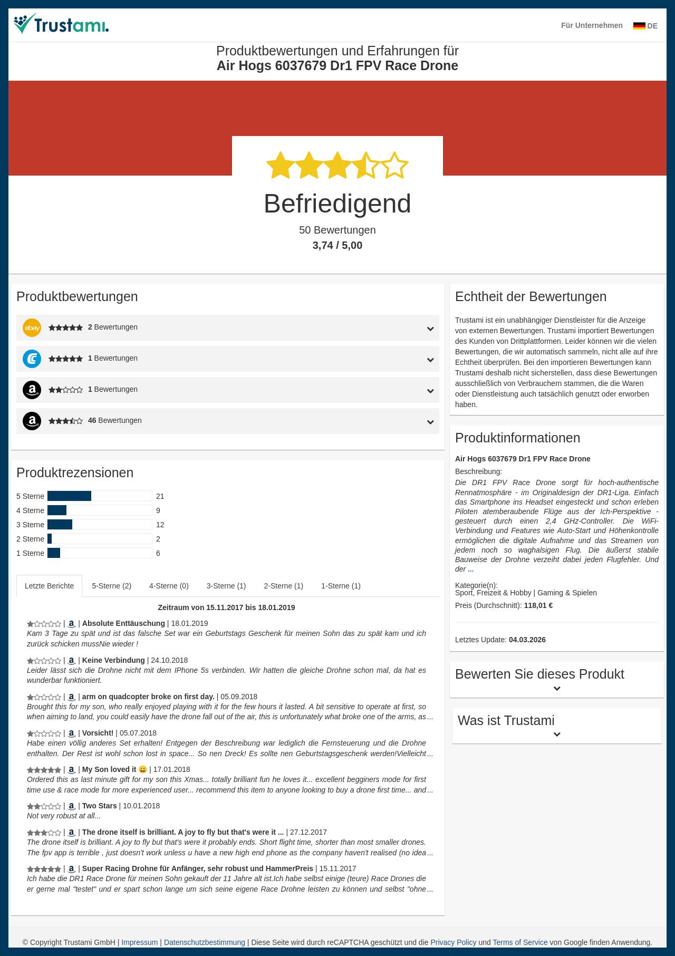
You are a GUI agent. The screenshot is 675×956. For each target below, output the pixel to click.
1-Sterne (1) (341, 586)
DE (645, 26)
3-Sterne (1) (226, 586)
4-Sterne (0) (169, 586)
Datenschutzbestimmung (205, 942)
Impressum (140, 942)
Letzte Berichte (49, 586)
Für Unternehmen (592, 25)
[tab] (384, 327)
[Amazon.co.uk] (71, 696)
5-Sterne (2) (111, 586)
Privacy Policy (453, 942)
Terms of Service (520, 942)
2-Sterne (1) (284, 586)
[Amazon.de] (71, 623)
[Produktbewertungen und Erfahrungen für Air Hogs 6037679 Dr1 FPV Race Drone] (44, 623)
